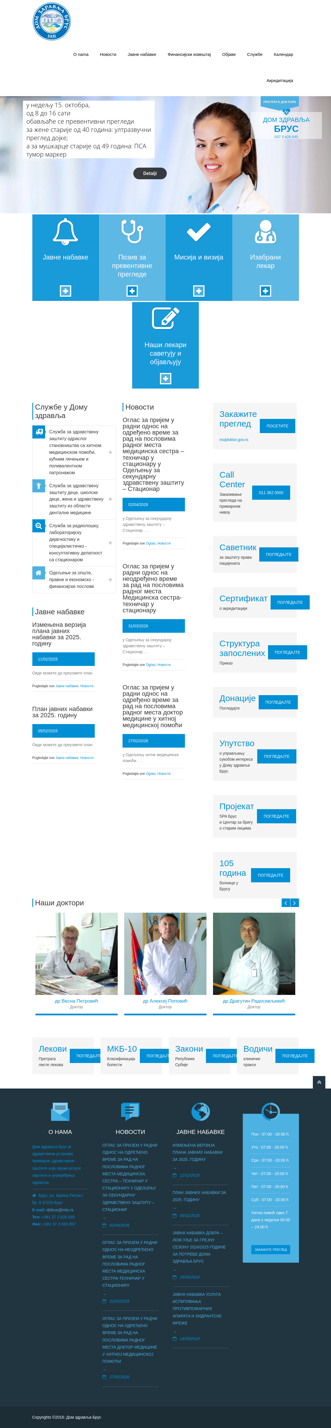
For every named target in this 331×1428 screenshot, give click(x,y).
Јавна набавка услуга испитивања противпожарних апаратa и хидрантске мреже (197, 1308)
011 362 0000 (271, 492)
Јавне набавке (142, 54)
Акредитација (280, 80)
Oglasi (150, 543)
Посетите (277, 426)
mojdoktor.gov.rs (234, 439)
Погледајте (279, 554)
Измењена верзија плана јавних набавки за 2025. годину (59, 634)
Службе (254, 54)
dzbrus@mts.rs (60, 1210)
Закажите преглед (271, 1249)
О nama (80, 54)
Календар (283, 54)
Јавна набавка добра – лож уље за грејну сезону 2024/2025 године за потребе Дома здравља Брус (199, 1247)
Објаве (229, 54)
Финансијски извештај (189, 54)
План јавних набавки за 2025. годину (62, 712)
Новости (108, 54)
